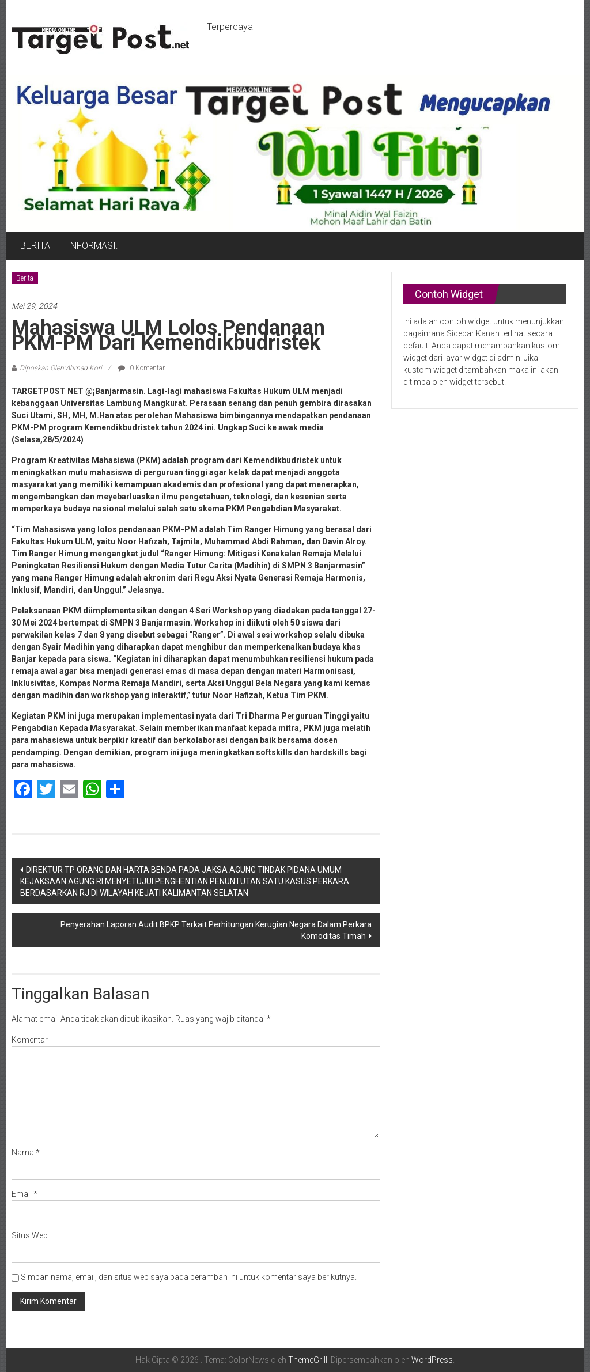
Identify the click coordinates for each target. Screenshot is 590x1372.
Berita (24, 278)
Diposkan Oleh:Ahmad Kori (61, 368)
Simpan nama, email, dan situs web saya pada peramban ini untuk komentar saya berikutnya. (189, 1277)
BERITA (35, 245)
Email (24, 1194)
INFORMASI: (92, 245)
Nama (26, 1152)
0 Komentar (141, 368)
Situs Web (30, 1235)
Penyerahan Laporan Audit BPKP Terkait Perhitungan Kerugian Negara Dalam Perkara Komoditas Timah (216, 930)
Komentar (30, 1039)
